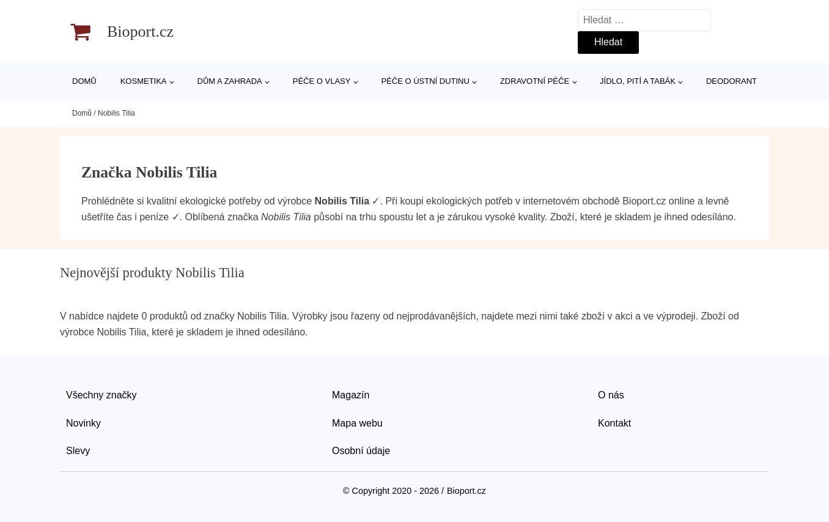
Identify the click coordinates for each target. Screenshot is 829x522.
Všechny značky (101, 395)
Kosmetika (143, 81)
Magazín (350, 395)
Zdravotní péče (534, 81)
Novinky (83, 423)
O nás (611, 395)
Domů (84, 81)
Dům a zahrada (229, 81)
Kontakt (614, 423)
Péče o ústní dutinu (425, 81)
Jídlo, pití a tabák (638, 81)
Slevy (78, 451)
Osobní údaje (361, 451)
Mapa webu (357, 423)
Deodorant (731, 81)
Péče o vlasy (322, 81)
